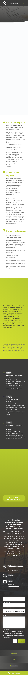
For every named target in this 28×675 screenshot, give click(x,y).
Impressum (14, 653)
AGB (14, 659)
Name (4, 596)
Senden (22, 641)
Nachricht (5, 615)
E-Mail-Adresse (6, 602)
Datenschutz (14, 666)
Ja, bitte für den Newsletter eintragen (13, 498)
